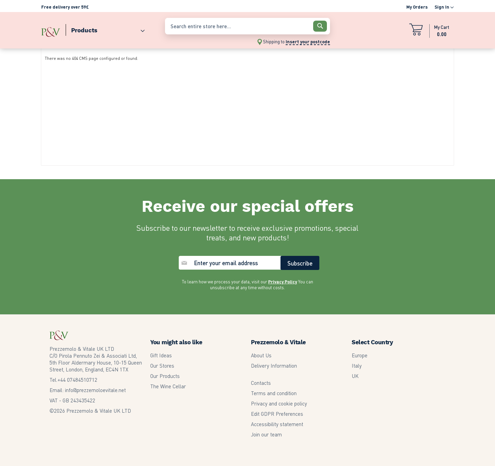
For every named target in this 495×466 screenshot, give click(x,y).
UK (355, 375)
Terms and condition (274, 393)
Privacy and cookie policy (279, 403)
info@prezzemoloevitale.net (95, 390)
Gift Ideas (161, 355)
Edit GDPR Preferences (277, 413)
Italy (357, 365)
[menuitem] (105, 29)
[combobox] (247, 26)
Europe (359, 355)
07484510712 (77, 379)
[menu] (99, 29)
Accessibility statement (277, 424)
